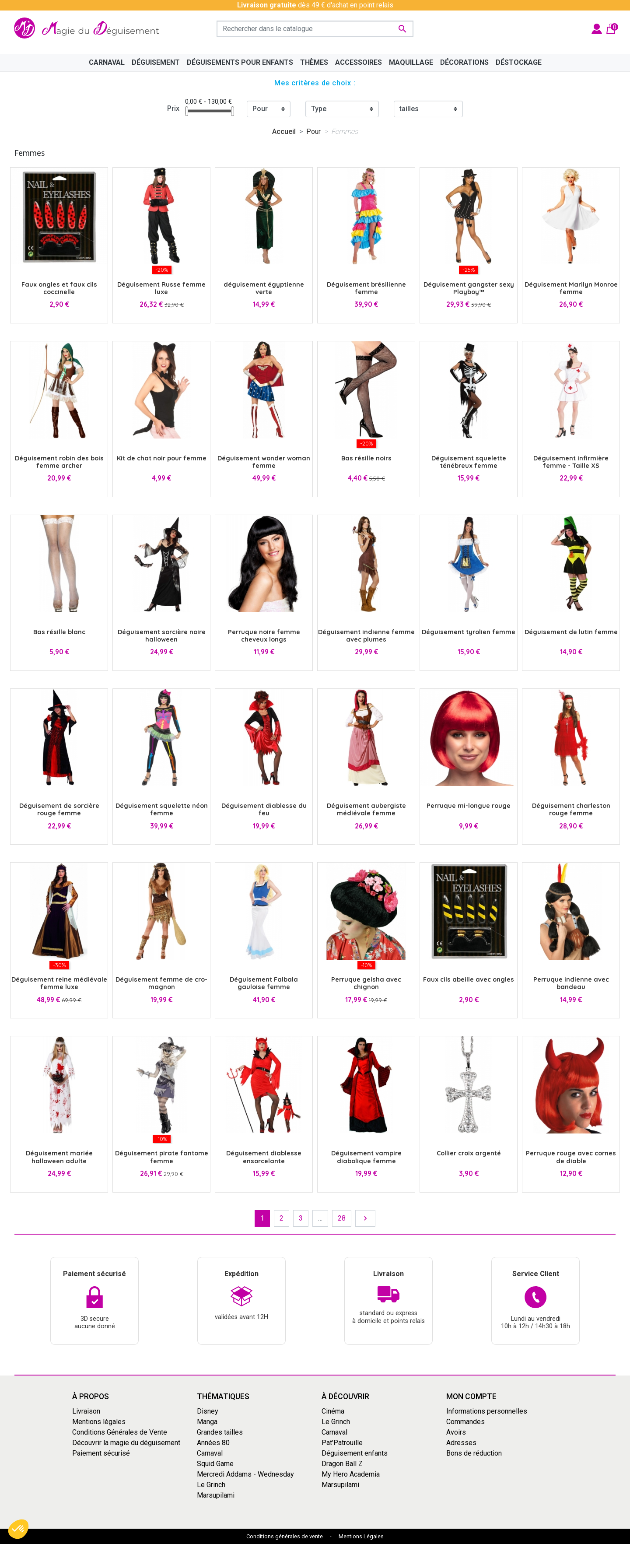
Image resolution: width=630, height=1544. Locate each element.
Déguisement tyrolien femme (468, 632)
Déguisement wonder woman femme (263, 462)
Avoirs (456, 1432)
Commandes (465, 1422)
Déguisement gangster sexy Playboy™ (469, 288)
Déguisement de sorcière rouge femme (59, 809)
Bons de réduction (474, 1453)
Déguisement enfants (355, 1453)
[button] (18, 1529)
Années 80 (213, 1443)
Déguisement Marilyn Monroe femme (571, 288)
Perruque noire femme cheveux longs (264, 635)
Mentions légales (99, 1422)
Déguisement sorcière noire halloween (162, 635)
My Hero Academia (351, 1474)
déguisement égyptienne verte (264, 288)
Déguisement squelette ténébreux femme (468, 462)
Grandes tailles (220, 1432)
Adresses (461, 1443)
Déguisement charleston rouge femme (571, 809)
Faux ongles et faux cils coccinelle (59, 288)
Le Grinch (211, 1485)
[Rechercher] (315, 29)
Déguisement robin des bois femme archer (59, 462)
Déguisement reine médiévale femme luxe (59, 983)
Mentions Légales (361, 1536)
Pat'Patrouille (342, 1443)
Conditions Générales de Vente (119, 1432)
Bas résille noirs (366, 458)
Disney (207, 1411)
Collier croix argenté (469, 1153)
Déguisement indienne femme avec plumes (366, 635)
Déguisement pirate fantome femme (161, 1157)
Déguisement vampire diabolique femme (366, 1157)
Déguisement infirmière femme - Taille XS (571, 462)
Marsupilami (215, 1495)
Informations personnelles (486, 1411)
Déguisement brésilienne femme (366, 288)
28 (342, 1218)
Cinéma (333, 1411)
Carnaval (210, 1453)
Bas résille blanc (59, 632)
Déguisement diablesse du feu (264, 809)
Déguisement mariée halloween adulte (59, 1157)
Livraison (86, 1411)
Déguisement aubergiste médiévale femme (366, 809)
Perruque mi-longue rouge (469, 806)
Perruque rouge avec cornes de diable (571, 1157)
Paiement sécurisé (101, 1453)
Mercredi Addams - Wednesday (245, 1474)
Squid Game (215, 1464)
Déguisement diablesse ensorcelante (263, 1157)
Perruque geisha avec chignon (366, 983)
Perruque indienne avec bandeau (571, 983)
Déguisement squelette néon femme (162, 809)
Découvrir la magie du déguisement (126, 1443)
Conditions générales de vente (284, 1536)
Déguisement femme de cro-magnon (161, 983)
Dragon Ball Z (342, 1464)
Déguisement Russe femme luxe (161, 288)
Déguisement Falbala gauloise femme (264, 983)
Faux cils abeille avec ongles (468, 979)
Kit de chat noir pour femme (161, 458)
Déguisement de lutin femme (571, 632)
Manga (207, 1422)
